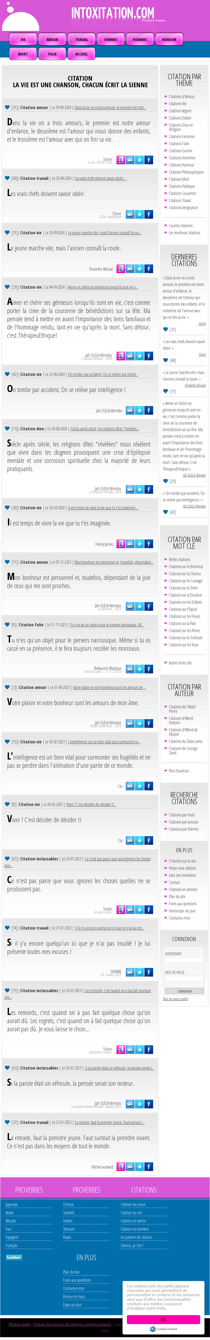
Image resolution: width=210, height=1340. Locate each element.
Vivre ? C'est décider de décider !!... (91, 804)
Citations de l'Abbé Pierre (182, 709)
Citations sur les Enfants (185, 602)
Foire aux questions (183, 904)
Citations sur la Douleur (185, 595)
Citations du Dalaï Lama (185, 741)
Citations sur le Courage (186, 581)
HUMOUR (169, 39)
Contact (174, 882)
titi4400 (116, 971)
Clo (120, 786)
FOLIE (52, 54)
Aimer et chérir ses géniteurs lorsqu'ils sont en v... (103, 287)
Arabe (10, 1213)
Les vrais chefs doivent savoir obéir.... (100, 178)
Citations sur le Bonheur (186, 567)
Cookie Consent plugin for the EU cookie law (163, 1329)
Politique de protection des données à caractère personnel (72, 1324)
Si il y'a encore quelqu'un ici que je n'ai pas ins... (109, 928)
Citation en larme (133, 1221)
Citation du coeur (133, 1204)
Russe (67, 1237)
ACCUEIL (81, 54)
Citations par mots (182, 815)
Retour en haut (74, 1297)
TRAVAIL (81, 39)
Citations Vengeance (183, 208)
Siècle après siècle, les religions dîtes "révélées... (105, 429)
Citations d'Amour (181, 97)
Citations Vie (177, 104)
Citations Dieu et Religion (181, 127)
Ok (163, 1320)
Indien (67, 1221)
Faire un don (72, 1305)
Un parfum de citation (136, 1237)
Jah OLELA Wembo (99, 355)
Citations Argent (180, 111)
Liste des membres (182, 875)
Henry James (104, 544)
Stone (107, 159)
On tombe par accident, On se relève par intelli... (103, 374)
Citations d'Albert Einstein (181, 720)
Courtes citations (180, 226)
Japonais (12, 1204)
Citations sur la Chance (185, 574)
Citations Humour (181, 165)
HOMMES (140, 39)
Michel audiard (102, 1167)
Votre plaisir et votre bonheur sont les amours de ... (109, 687)
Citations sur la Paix (182, 623)
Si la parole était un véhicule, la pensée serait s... (119, 1068)
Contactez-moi (179, 918)
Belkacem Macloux (107, 668)
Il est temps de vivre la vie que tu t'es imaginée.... (103, 508)
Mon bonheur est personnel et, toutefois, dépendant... (114, 562)
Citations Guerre (180, 151)
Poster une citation (182, 868)
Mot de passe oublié (175, 998)
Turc (8, 1229)
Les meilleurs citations (184, 233)
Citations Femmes (182, 136)
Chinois (68, 1204)
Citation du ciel (131, 1213)
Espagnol (12, 1237)
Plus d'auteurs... (180, 771)
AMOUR (52, 39)
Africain (11, 1221)
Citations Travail (180, 200)
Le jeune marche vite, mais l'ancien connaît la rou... (105, 233)
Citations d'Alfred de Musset (183, 732)
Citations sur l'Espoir (183, 609)
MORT (23, 54)
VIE (23, 39)
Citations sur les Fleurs (184, 616)
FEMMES (110, 39)
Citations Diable (180, 118)
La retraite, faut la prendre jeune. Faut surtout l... (110, 1122)
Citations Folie (179, 144)
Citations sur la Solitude (186, 638)
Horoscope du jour (182, 911)
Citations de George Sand (183, 750)
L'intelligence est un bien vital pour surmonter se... (104, 742)
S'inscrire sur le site (182, 861)
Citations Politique (182, 186)
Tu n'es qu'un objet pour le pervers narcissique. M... (107, 625)
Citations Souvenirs (182, 193)
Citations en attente (183, 889)
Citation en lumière (135, 1229)
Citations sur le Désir (183, 588)
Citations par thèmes (184, 829)
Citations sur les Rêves (184, 630)
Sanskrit (68, 1213)
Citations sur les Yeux (183, 645)
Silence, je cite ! (132, 1245)
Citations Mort (179, 179)
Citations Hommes (182, 158)
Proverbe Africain (101, 269)
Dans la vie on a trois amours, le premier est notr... (110, 107)
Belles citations (179, 559)
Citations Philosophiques (186, 172)
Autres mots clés (180, 663)
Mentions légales (20, 1324)
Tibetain (69, 1229)
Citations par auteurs (183, 822)
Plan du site (177, 897)
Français (11, 1245)
